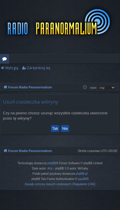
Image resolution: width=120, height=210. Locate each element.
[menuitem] (47, 184)
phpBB (51, 163)
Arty (50, 168)
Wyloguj (11, 67)
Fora (5, 60)
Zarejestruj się (38, 67)
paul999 (83, 179)
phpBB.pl (82, 173)
